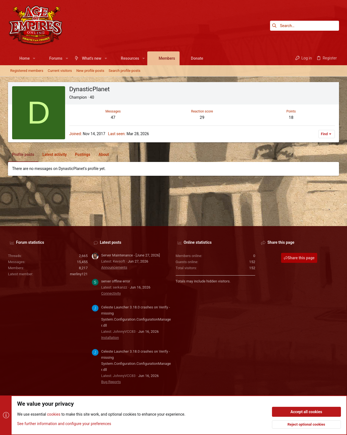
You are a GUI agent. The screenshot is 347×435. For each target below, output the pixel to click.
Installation (110, 338)
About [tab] (103, 154)
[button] (34, 58)
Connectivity (111, 293)
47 (113, 117)
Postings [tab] (82, 154)
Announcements (114, 267)
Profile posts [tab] (23, 154)
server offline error (115, 281)
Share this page (299, 258)
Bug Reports (111, 382)
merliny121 (78, 274)
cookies (53, 414)
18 (291, 117)
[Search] (304, 26)
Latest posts (110, 242)
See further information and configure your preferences (64, 423)
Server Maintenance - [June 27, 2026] (130, 255)
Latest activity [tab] (54, 154)
